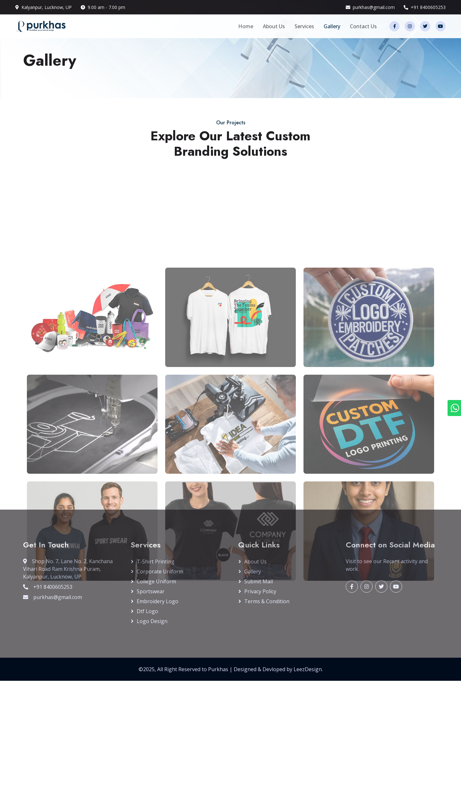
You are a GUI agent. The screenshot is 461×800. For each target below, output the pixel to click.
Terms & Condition (266, 601)
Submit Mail (258, 581)
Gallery (332, 26)
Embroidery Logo (157, 601)
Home (245, 26)
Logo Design (152, 621)
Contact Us (363, 26)
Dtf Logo (147, 611)
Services (304, 26)
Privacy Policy (260, 591)
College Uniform (156, 581)
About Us (274, 26)
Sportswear (151, 591)
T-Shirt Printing (155, 561)
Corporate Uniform (160, 571)
